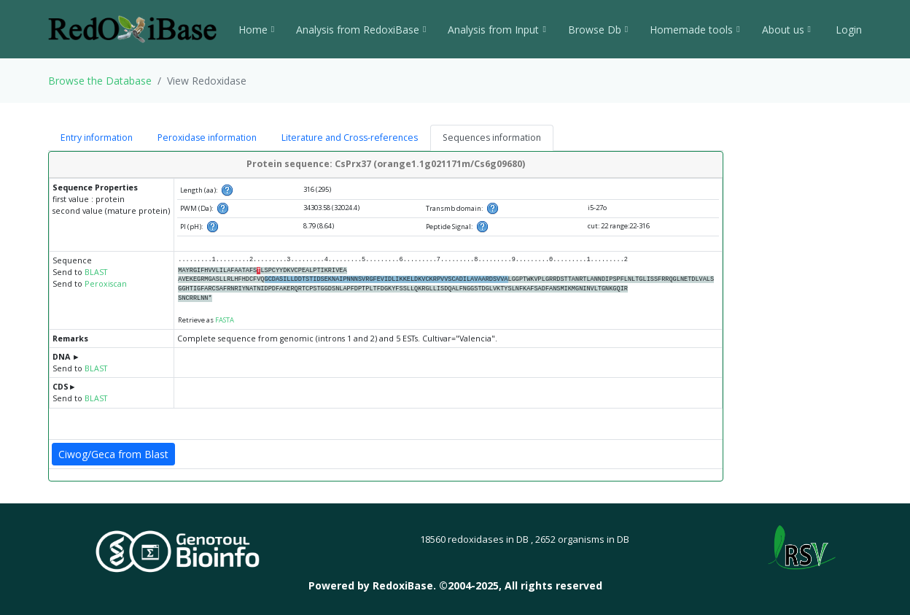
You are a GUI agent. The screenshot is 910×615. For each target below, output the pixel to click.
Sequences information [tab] (492, 137)
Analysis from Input (496, 29)
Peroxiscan (106, 284)
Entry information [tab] (97, 137)
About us (786, 29)
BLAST (96, 272)
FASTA (224, 320)
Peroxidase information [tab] (207, 137)
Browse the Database (100, 81)
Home (256, 29)
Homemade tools (694, 29)
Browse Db (598, 29)
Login (847, 29)
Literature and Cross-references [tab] (349, 137)
